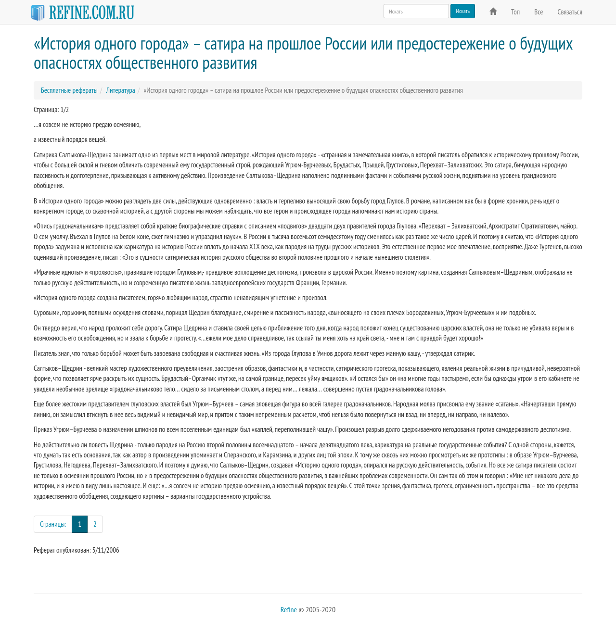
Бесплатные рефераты (69, 90)
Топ (515, 11)
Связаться (570, 11)
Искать (463, 10)
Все (538, 11)
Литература (120, 90)
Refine (289, 609)
